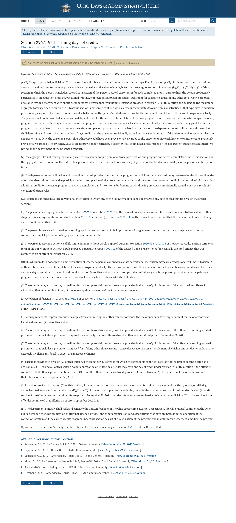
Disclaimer (106, 496)
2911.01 (59, 303)
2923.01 (148, 303)
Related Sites (97, 21)
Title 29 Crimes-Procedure (68, 47)
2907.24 (143, 298)
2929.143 (126, 217)
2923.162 (172, 303)
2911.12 (91, 303)
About (56, 21)
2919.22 (126, 303)
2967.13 (85, 217)
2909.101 (198, 298)
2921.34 (137, 303)
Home (25, 21)
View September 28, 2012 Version (122, 444)
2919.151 (114, 303)
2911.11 (80, 303)
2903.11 (110, 298)
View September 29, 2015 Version (120, 450)
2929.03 (147, 243)
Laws (40, 21)
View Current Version (127, 63)
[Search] (213, 20)
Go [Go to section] (172, 20)
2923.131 (159, 303)
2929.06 (161, 243)
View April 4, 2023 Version (124, 467)
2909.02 (164, 298)
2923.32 (184, 303)
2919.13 (102, 303)
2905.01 (132, 298)
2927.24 (209, 303)
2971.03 (111, 248)
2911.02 (70, 303)
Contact (75, 21)
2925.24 (195, 303)
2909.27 (37, 303)
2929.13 (88, 212)
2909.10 (186, 298)
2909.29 (48, 303)
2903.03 (99, 298)
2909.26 (26, 303)
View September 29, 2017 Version (136, 455)
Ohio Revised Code (33, 47)
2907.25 (153, 298)
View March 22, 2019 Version (149, 461)
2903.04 (73, 298)
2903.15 (121, 298)
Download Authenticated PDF (135, 73)
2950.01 (133, 427)
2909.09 (175, 298)
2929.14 (110, 212)
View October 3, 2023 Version (128, 473)
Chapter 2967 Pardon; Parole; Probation (117, 47)
